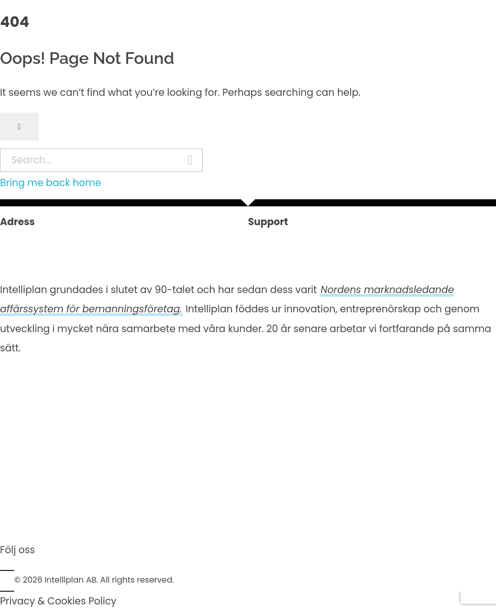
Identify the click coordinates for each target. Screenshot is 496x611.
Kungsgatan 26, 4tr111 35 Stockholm (46, 250)
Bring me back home (50, 183)
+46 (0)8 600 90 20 (294, 241)
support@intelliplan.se (302, 260)
